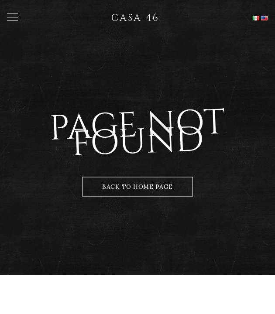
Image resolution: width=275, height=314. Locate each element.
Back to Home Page (137, 187)
